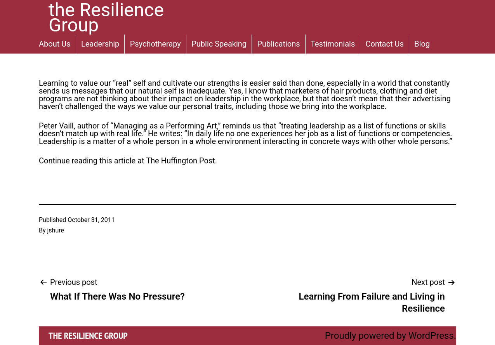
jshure (55, 230)
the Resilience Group (88, 335)
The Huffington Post (180, 160)
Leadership (100, 44)
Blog (422, 44)
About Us (55, 44)
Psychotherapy (155, 44)
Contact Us (385, 44)
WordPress (431, 335)
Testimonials (333, 44)
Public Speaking (219, 44)
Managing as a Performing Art (165, 125)
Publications (278, 44)
